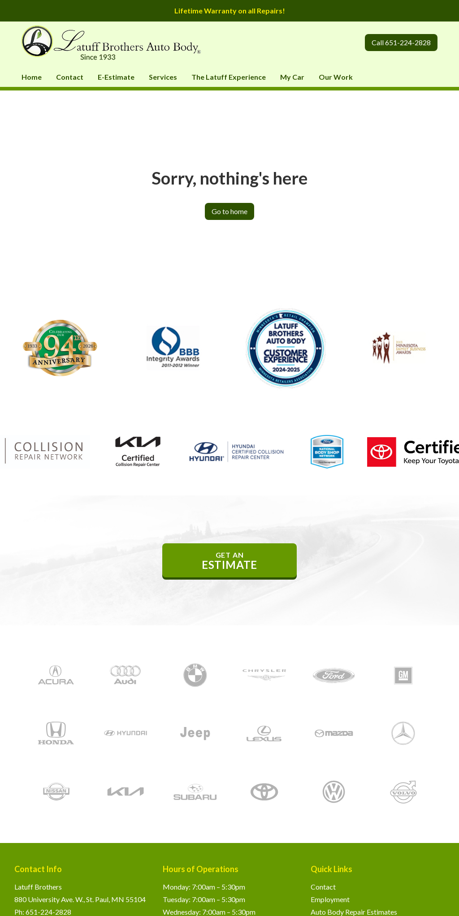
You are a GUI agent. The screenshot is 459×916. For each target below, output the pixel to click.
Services (163, 77)
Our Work (336, 77)
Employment (330, 899)
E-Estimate (116, 77)
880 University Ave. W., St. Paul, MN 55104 (80, 899)
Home (32, 77)
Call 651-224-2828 (401, 42)
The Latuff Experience (228, 77)
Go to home (229, 211)
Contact (69, 77)
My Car (292, 77)
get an (229, 560)
